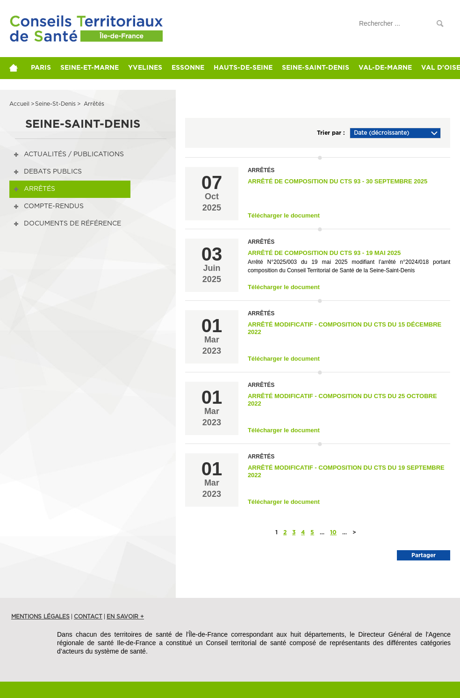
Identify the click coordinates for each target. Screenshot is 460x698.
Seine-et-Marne (89, 68)
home (17, 68)
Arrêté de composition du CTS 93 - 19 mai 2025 (324, 252)
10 (333, 532)
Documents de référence (72, 223)
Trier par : (331, 133)
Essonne (188, 68)
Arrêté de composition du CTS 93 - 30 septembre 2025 (337, 181)
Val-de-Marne (385, 68)
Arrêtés (39, 189)
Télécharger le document (284, 215)
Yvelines (145, 68)
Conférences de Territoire (69, 33)
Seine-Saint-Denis (315, 68)
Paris (41, 68)
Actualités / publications (74, 154)
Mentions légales (40, 616)
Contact (88, 616)
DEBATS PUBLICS (53, 171)
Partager (423, 555)
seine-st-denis (55, 104)
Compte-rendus (54, 206)
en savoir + (125, 616)
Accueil (19, 104)
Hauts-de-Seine (243, 68)
